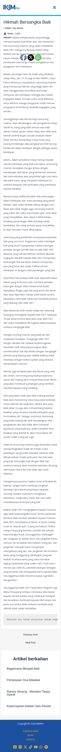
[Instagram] (20, 747)
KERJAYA (30, 739)
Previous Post (30, 634)
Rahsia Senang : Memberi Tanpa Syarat (28, 693)
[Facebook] (15, 747)
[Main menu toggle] (54, 7)
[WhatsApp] (41, 747)
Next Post (30, 642)
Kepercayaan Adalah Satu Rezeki (29, 706)
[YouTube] (36, 747)
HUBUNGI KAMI (30, 731)
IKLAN (30, 735)
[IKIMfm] (11, 7)
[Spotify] (46, 747)
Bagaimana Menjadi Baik (23, 668)
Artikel (8, 28)
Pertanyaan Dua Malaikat (23, 680)
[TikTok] (30, 747)
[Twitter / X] (25, 747)
